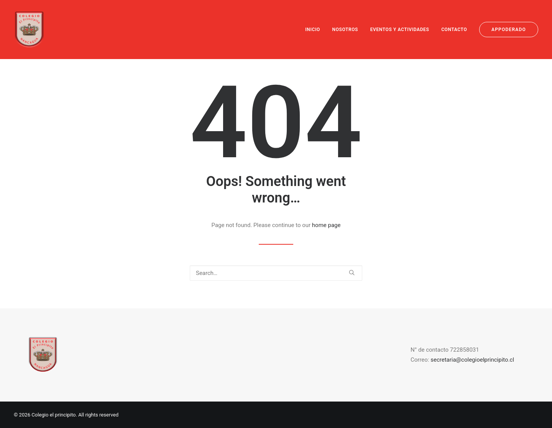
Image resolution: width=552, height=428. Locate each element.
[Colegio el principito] (29, 29)
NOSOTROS (345, 29)
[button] (351, 272)
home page (326, 225)
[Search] (276, 273)
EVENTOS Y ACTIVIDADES (399, 29)
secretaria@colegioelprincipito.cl (472, 359)
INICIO (312, 29)
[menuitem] (315, 29)
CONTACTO (454, 29)
